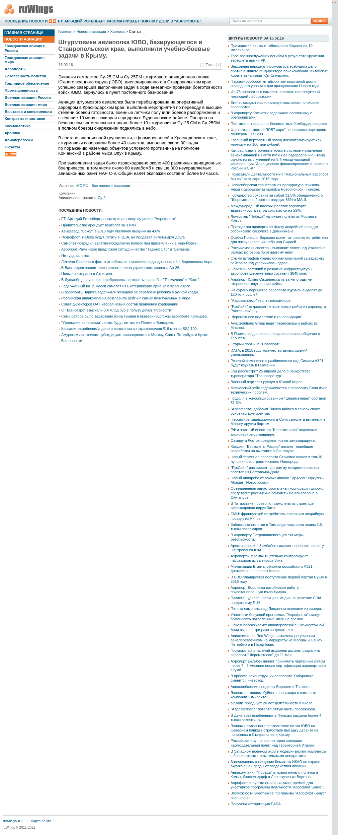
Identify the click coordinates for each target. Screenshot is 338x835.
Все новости (71, 341)
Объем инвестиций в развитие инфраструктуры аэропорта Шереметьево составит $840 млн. (271, 271)
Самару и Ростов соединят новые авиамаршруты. (273, 440)
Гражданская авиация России (25, 48)
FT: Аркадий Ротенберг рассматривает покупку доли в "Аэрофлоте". (130, 21)
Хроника (12, 133)
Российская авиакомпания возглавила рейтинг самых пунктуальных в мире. (126, 298)
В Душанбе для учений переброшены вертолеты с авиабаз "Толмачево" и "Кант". (130, 280)
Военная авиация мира (26, 104)
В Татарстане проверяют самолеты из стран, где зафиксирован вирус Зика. (272, 505)
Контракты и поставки (25, 119)
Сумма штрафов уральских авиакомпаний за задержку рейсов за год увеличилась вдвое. (278, 260)
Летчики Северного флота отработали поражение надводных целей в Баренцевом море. (137, 262)
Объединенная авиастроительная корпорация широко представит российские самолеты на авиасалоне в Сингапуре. (277, 492)
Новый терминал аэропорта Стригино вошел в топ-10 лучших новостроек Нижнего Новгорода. (276, 459)
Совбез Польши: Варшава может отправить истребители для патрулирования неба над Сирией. (279, 239)
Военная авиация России (28, 97)
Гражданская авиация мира (25, 60)
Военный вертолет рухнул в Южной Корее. (267, 382)
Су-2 (101, 198)
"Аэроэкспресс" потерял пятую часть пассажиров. (273, 709)
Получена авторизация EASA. (256, 804)
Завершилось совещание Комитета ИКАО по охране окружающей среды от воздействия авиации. (275, 764)
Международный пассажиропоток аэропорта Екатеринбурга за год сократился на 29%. (269, 208)
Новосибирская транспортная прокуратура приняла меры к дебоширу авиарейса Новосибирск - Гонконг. (275, 187)
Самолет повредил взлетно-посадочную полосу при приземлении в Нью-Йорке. (129, 243)
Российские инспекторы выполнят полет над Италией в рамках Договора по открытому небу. (278, 250)
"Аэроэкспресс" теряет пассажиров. (261, 300)
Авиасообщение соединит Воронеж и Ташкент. (271, 687)
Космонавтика (17, 126)
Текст (210, 65)
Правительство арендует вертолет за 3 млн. (99, 225)
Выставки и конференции (28, 112)
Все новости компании (111, 186)
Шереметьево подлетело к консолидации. (266, 317)
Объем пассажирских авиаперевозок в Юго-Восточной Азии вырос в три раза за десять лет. (277, 627)
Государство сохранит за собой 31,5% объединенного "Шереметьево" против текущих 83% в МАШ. (277, 197)
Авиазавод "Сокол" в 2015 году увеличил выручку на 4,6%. (111, 231)
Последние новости (26, 21)
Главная (65, 31)
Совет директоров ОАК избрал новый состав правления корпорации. (120, 304)
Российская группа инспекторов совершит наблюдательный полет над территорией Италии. (273, 743)
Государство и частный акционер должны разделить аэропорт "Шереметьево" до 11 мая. (275, 652)
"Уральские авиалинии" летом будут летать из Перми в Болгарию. (117, 323)
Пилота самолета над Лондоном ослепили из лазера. (276, 609)
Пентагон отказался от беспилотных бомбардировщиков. (279, 124)
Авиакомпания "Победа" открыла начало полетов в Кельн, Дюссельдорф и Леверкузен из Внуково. (274, 774)
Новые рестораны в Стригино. (87, 274)
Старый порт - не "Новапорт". (256, 344)
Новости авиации (23, 39)
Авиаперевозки (19, 140)
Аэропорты (15, 69)
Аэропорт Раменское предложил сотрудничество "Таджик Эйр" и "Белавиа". (126, 249)
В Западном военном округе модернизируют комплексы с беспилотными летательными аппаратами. (278, 753)
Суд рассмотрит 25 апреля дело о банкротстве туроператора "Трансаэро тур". (271, 373)
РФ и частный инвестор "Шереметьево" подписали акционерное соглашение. (274, 432)
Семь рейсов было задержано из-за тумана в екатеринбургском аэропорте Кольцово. (134, 316)
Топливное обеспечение (27, 83)
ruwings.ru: (13, 821)
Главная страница (24, 32)
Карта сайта (41, 821)
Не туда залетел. (75, 256)
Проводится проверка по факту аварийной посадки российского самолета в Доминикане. (274, 229)
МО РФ (82, 186)
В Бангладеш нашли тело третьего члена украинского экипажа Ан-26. (120, 268)
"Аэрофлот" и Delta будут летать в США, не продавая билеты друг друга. (123, 237)
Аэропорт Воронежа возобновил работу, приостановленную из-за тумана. (265, 589)
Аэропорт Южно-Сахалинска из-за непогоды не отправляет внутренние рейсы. (271, 281)
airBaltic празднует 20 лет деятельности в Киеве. (272, 703)
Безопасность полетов (25, 76)
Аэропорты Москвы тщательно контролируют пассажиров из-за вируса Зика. (269, 558)
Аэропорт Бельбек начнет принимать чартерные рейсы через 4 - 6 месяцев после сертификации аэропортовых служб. (278, 665)
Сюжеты (12, 147)
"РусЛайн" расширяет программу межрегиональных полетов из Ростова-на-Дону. (275, 470)
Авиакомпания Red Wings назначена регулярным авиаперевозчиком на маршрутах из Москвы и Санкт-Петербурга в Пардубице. (276, 640)
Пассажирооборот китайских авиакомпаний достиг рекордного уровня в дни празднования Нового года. (275, 83)
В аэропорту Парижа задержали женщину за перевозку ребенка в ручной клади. (130, 292)
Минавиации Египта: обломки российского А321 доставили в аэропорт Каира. (272, 568)
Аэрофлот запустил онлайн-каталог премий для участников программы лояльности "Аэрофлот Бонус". (277, 785)
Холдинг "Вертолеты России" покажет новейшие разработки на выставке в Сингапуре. (272, 448)
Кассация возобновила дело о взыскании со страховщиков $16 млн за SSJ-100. (129, 329)
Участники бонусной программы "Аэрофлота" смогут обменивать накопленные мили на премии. (276, 617)
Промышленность (21, 90)
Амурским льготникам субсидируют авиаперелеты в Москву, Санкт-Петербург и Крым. (134, 335)
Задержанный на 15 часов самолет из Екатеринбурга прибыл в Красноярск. (126, 286)
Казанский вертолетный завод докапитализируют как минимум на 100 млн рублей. (276, 142)
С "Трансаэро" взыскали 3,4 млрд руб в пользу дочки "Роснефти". (117, 310)
